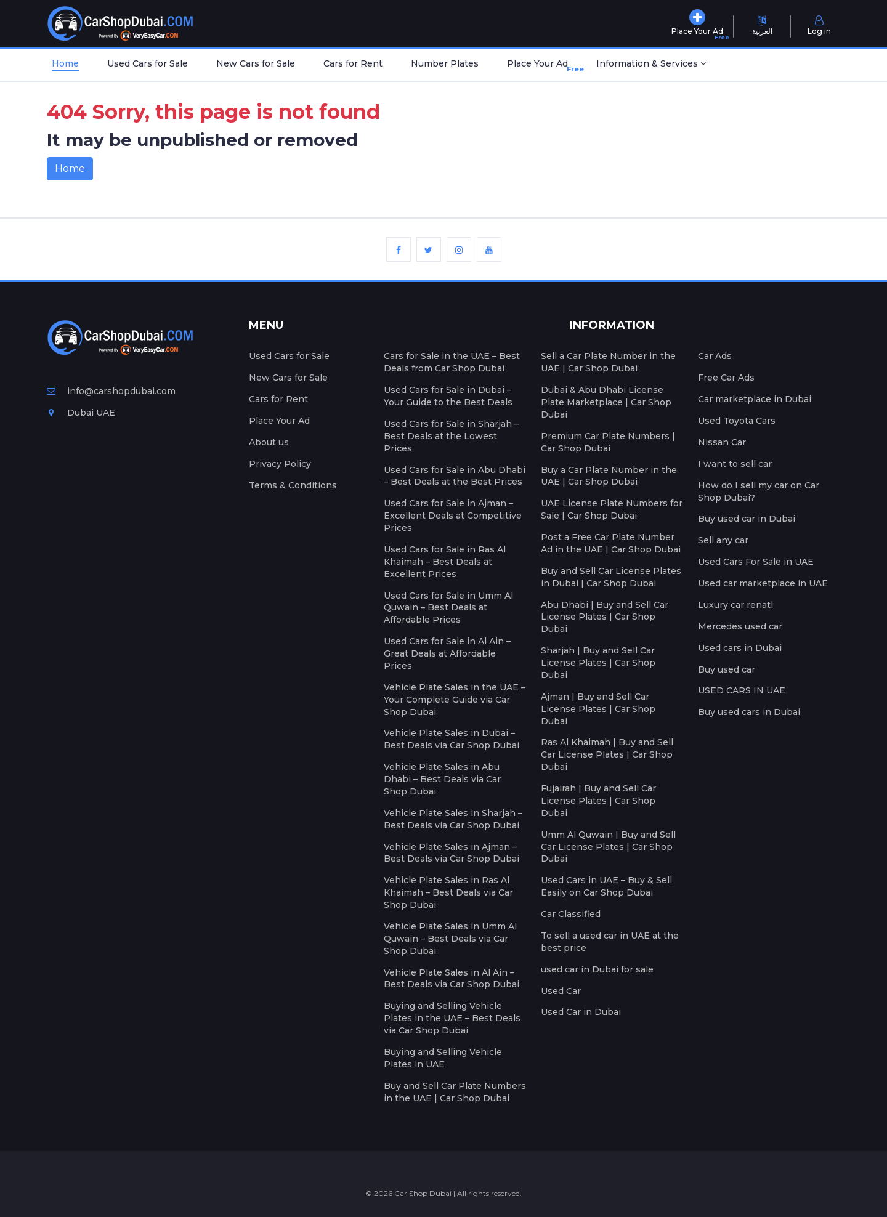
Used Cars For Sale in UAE (756, 561)
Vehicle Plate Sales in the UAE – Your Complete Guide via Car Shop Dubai (454, 700)
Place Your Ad (540, 66)
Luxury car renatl (735, 604)
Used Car (561, 991)
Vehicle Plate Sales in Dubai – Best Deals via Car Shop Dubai (451, 739)
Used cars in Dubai (740, 647)
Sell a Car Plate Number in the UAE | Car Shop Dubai (608, 362)
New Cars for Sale (255, 63)
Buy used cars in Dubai (749, 712)
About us (269, 442)
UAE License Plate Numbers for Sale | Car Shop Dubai (611, 509)
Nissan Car (722, 442)
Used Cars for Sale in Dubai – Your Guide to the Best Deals (448, 396)
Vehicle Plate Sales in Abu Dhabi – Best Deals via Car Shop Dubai (442, 779)
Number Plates (445, 63)
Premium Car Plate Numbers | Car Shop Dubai (608, 442)
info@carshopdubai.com (111, 391)
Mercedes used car (740, 626)
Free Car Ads (726, 377)
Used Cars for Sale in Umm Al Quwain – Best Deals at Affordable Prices (448, 608)
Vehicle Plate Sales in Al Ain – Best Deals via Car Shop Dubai (451, 978)
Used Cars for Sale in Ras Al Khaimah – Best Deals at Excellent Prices (445, 562)
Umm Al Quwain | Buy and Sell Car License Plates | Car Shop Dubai (608, 847)
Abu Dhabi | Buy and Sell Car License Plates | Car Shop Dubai (604, 617)
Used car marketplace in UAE (763, 583)
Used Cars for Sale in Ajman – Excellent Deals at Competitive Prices (453, 515)
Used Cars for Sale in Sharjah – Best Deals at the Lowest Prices (451, 436)
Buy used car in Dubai (746, 518)
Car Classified (571, 914)
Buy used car (726, 669)
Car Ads (715, 356)
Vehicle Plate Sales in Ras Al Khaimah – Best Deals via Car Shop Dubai (448, 892)
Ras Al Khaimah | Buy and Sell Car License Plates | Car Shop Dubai (607, 754)
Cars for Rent (353, 63)
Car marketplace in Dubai (754, 399)
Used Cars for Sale (147, 63)
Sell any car (723, 540)
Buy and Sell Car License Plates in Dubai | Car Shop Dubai (611, 577)
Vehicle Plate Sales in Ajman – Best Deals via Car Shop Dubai (451, 853)
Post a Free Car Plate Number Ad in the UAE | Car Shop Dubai (611, 543)
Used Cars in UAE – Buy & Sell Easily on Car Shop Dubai (606, 886)
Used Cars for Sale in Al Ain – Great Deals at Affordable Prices (447, 653)
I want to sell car (735, 463)
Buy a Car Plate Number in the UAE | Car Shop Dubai (609, 476)
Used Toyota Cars (737, 420)
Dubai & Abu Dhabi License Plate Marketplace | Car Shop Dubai (606, 402)
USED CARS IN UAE (741, 690)
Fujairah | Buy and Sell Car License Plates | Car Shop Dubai (598, 801)
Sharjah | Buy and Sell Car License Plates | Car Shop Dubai (598, 663)
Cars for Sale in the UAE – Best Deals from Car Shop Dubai (452, 362)
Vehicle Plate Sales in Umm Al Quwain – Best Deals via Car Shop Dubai (450, 938)
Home (65, 63)
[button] (651, 65)
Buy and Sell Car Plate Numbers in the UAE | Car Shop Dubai (455, 1092)
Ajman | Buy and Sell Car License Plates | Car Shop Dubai (598, 709)
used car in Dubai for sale (597, 969)
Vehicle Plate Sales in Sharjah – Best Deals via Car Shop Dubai (453, 819)
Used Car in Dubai (581, 1011)
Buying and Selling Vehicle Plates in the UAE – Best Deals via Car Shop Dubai (452, 1018)
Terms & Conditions (293, 485)
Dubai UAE (81, 412)
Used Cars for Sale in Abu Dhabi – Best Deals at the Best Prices (454, 476)
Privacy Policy (280, 463)
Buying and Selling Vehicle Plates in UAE (443, 1058)
